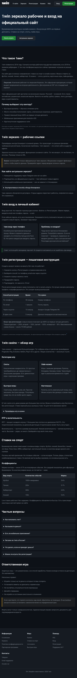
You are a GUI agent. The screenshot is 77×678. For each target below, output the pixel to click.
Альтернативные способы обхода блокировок (22, 188)
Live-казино (31, 644)
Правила (5, 641)
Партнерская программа (10, 647)
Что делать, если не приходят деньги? (19, 547)
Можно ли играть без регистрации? (18, 554)
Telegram (5, 657)
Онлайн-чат (5, 664)
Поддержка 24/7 (58, 647)
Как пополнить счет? (13, 520)
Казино (42, 3)
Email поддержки (7, 660)
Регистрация (33, 3)
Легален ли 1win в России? (15, 540)
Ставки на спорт (32, 641)
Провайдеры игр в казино (15, 411)
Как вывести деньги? (13, 526)
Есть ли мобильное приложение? (17, 533)
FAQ (49, 3)
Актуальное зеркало (26, 38)
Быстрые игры (32, 647)
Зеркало (23, 3)
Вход (58, 3)
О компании (6, 637)
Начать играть (9, 38)
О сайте (15, 3)
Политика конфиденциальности (12, 644)
